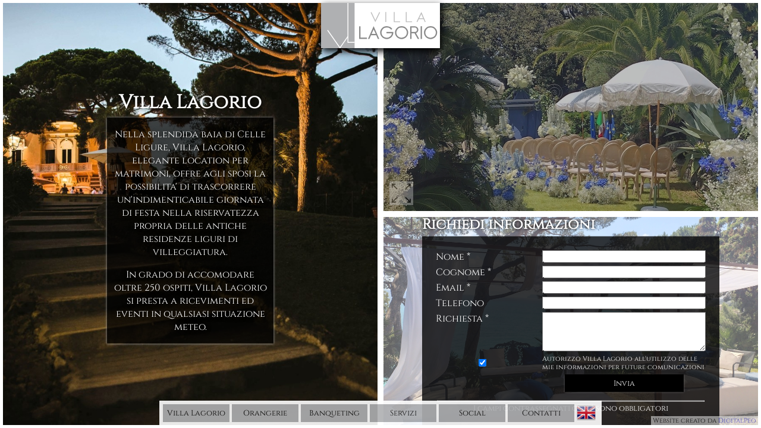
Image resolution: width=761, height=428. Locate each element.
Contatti (541, 413)
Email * (453, 284)
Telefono (460, 299)
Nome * (453, 253)
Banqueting (334, 413)
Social (472, 413)
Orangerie (265, 413)
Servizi (403, 413)
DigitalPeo (737, 420)
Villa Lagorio (196, 413)
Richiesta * (462, 315)
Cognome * (463, 268)
